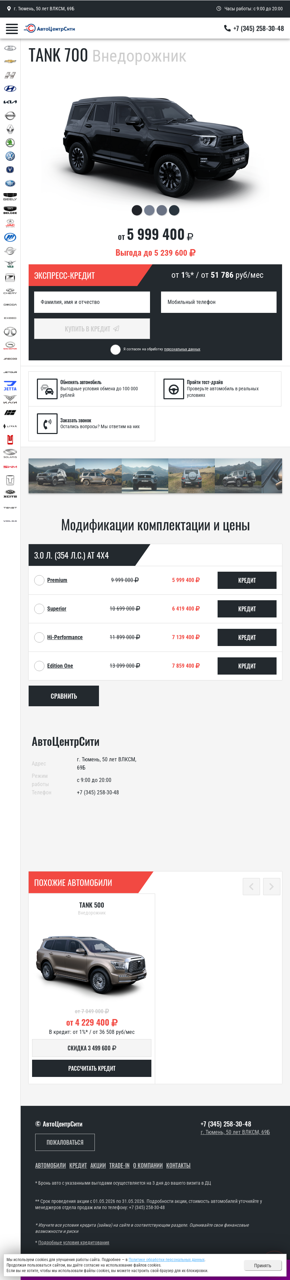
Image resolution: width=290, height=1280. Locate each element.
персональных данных (182, 349)
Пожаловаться (65, 1142)
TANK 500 (91, 905)
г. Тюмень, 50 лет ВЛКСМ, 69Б (235, 1132)
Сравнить (64, 695)
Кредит (78, 1165)
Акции (98, 1165)
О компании (148, 1165)
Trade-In (119, 1165)
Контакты (178, 1165)
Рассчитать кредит (92, 1068)
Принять (262, 1265)
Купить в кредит (92, 328)
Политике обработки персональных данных (166, 1259)
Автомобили (50, 1165)
